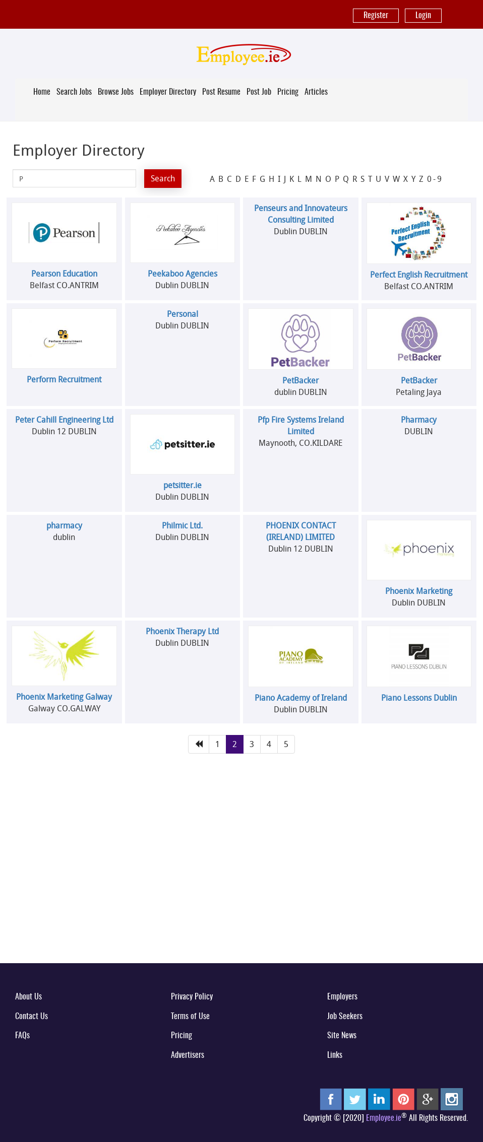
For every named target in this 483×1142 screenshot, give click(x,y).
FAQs (22, 1036)
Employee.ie (383, 1118)
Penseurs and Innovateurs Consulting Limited (300, 214)
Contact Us (31, 1017)
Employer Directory (168, 92)
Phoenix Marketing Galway (64, 696)
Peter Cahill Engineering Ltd (64, 419)
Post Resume (221, 92)
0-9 (435, 178)
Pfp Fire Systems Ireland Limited (301, 425)
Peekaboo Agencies (182, 273)
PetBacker (300, 380)
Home (41, 92)
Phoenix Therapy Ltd (182, 631)
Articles (316, 92)
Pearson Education (64, 273)
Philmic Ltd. (182, 525)
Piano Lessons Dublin (419, 697)
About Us (28, 997)
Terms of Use (190, 1017)
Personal (182, 313)
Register (376, 16)
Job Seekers (345, 1017)
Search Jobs (74, 92)
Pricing (287, 92)
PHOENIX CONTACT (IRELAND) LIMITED (301, 531)
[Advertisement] (241, 876)
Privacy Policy (192, 997)
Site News (341, 1036)
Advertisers (187, 1055)
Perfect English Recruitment (418, 274)
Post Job (259, 92)
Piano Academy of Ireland (301, 697)
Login (423, 16)
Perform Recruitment (64, 379)
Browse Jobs (116, 92)
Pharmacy (419, 419)
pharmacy (64, 525)
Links (334, 1055)
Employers (342, 997)
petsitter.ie (182, 485)
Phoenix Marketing (418, 590)
